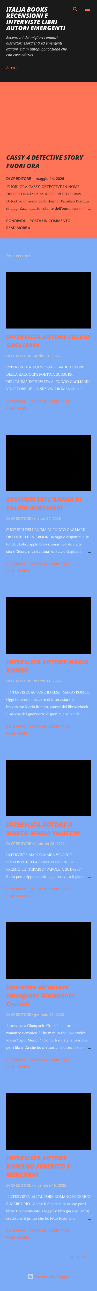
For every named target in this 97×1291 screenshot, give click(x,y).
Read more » (18, 227)
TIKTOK (47, 67)
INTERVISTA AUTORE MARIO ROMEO (47, 666)
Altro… (72, 67)
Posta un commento (49, 220)
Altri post (81, 1256)
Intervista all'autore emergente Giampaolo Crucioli (40, 995)
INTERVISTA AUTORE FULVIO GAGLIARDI (48, 340)
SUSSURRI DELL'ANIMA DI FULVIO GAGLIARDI (43, 503)
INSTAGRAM (16, 67)
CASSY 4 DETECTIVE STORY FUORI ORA (44, 161)
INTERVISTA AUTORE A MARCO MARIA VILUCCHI (43, 828)
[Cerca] (75, 9)
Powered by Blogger (48, 1276)
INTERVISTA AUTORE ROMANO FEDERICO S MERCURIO (38, 1166)
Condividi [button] (15, 220)
